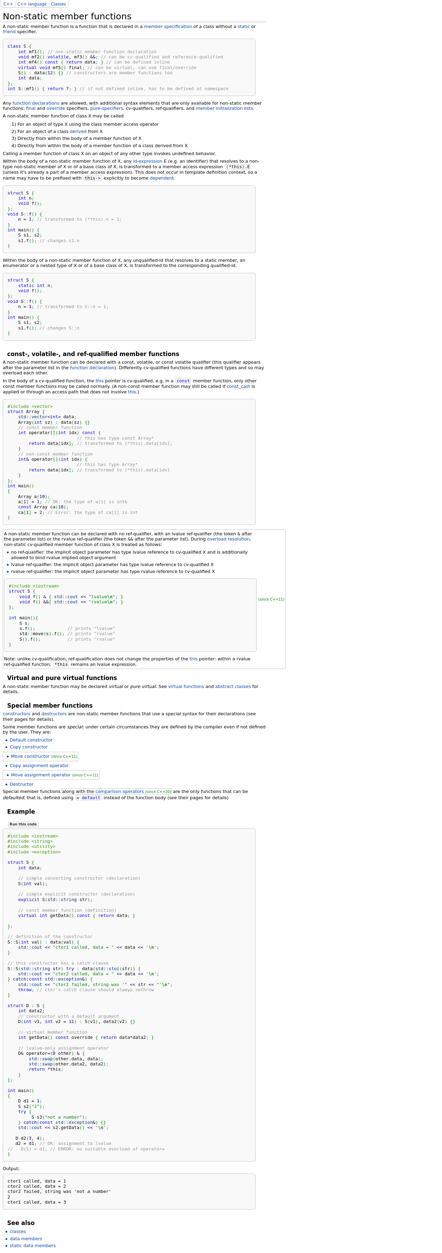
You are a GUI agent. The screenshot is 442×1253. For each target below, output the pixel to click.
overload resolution (228, 539)
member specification (168, 26)
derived (78, 131)
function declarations (36, 103)
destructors (54, 713)
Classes (58, 4)
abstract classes (233, 686)
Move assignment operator (40, 774)
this (100, 380)
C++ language (32, 4)
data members (26, 1238)
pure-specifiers (106, 108)
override (56, 108)
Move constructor (30, 756)
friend (9, 31)
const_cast (238, 386)
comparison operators (119, 791)
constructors (16, 713)
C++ (8, 4)
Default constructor (31, 740)
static (244, 26)
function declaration (92, 367)
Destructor (21, 784)
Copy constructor (29, 746)
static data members (33, 1245)
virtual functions (186, 686)
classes (18, 1231)
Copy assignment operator (39, 765)
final (31, 108)
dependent (162, 178)
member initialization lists (224, 108)
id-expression (147, 161)
